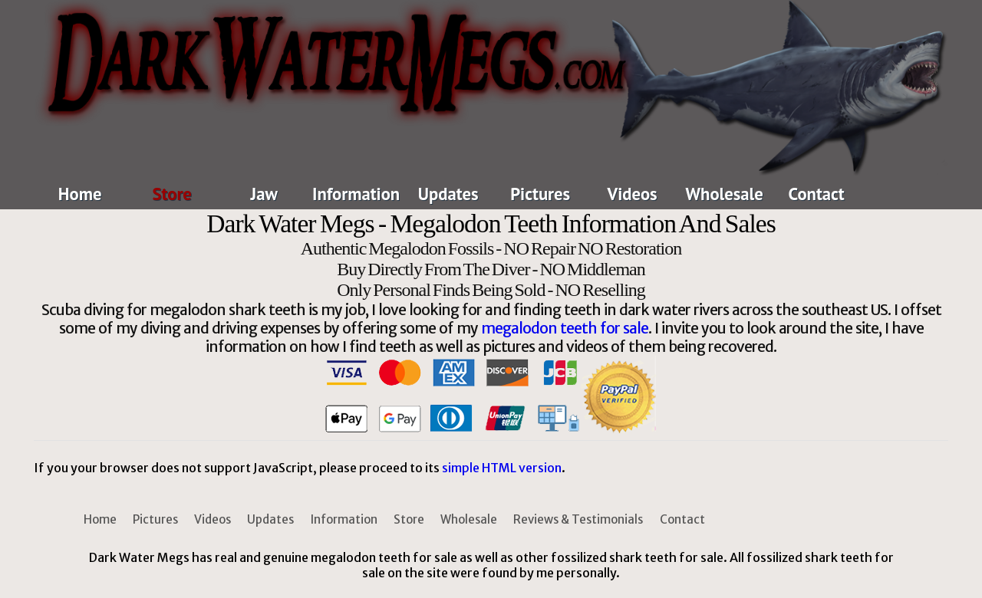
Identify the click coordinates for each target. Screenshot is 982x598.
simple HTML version (502, 467)
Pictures (540, 193)
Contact (817, 193)
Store (171, 193)
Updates (448, 193)
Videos (632, 193)
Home (80, 193)
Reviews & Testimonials (578, 519)
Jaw (264, 193)
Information (356, 193)
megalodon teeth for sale (564, 328)
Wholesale (724, 193)
